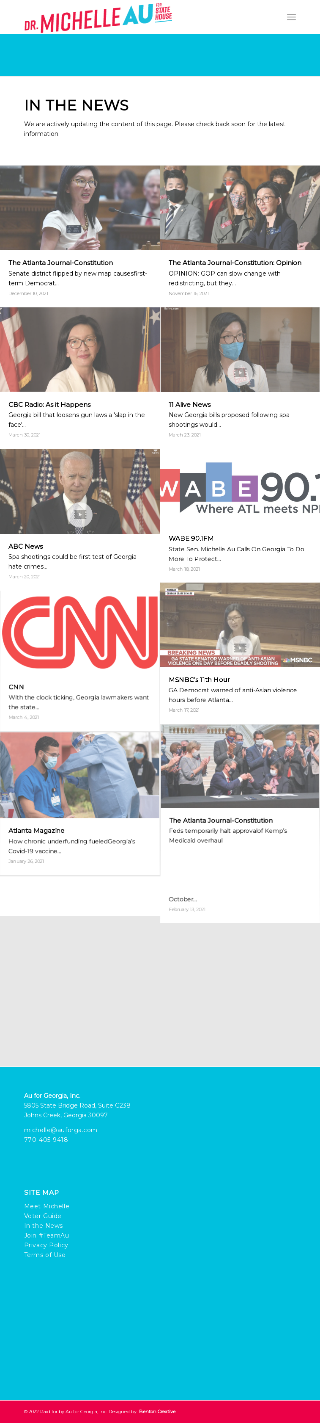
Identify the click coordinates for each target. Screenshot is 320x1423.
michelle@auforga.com (61, 1130)
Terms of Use (45, 1255)
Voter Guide (43, 1216)
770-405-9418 (46, 1140)
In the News (43, 1226)
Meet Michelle (46, 1206)
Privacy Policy (46, 1245)
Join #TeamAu (46, 1235)
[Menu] (291, 17)
